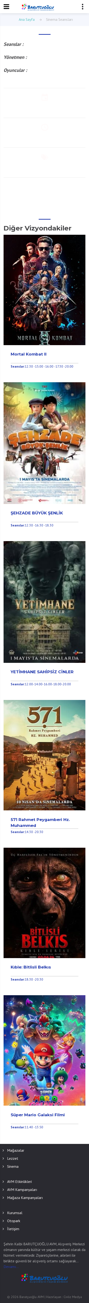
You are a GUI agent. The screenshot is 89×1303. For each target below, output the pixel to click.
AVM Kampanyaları (22, 1189)
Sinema (13, 1166)
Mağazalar (15, 1150)
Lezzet (12, 1158)
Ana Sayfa (27, 19)
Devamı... (11, 1266)
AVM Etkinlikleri (19, 1181)
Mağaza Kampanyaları (25, 1197)
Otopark (13, 1220)
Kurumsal (14, 1212)
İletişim (13, 1228)
